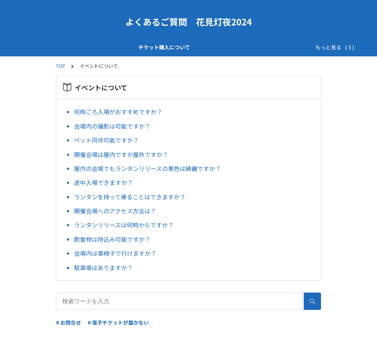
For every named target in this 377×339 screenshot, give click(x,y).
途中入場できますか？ (103, 182)
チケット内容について (120, 47)
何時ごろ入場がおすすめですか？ (118, 111)
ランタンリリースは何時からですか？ (124, 224)
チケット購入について (58, 47)
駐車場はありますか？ (103, 267)
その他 (288, 47)
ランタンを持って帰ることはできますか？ (130, 196)
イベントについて (249, 47)
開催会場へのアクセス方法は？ (115, 210)
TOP (60, 65)
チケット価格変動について (187, 47)
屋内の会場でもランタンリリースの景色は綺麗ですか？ (147, 168)
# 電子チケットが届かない (118, 322)
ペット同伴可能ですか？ (106, 140)
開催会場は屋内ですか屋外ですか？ (121, 154)
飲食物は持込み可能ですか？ (112, 239)
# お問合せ (68, 322)
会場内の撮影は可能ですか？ (112, 126)
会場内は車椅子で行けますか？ (115, 253)
